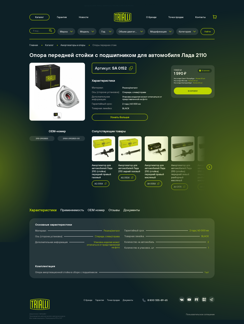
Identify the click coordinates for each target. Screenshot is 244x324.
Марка (64, 31)
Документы (132, 210)
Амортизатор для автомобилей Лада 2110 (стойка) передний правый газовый (102, 171)
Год (103, 31)
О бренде (151, 17)
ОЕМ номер (96, 210)
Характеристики (43, 210)
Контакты (200, 17)
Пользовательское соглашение (200, 314)
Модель (84, 31)
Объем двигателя (129, 31)
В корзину (193, 91)
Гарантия (62, 17)
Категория (185, 31)
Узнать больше (119, 117)
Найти (207, 31)
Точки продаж (175, 17)
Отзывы (114, 210)
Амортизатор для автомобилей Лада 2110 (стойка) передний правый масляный (155, 171)
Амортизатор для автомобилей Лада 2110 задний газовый (129, 168)
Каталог (39, 17)
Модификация (158, 31)
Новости (83, 17)
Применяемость (72, 210)
